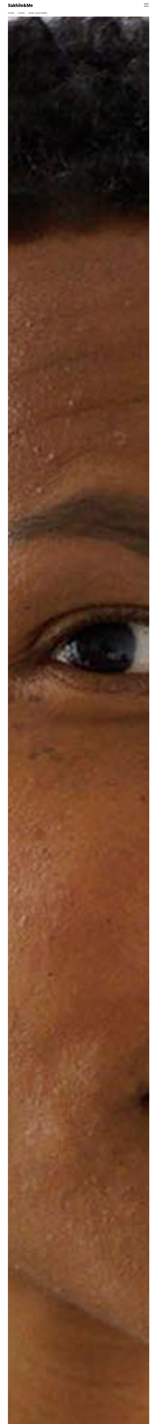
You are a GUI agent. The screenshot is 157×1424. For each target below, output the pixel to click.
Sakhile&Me (20, 5)
